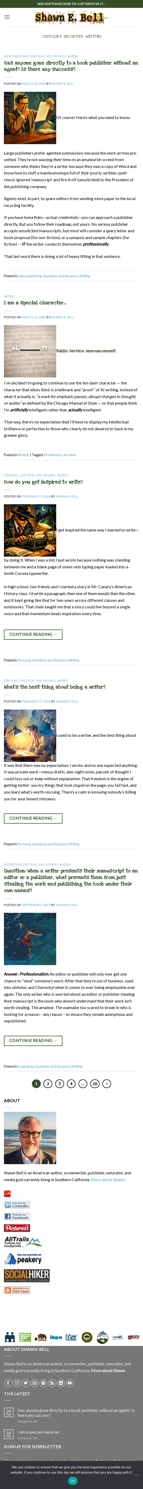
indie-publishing (16, 56)
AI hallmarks (53, 455)
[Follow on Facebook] (8, 1383)
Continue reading (33, 634)
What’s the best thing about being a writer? (54, 687)
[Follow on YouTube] (70, 1383)
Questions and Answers (48, 56)
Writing (72, 56)
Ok (73, 1481)
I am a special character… (35, 303)
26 (95, 1083)
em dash (70, 455)
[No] (136, 1476)
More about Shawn (108, 1179)
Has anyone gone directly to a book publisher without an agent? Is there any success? (71, 66)
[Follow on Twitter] (26, 1383)
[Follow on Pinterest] (43, 1383)
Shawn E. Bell (63, 83)
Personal (11, 475)
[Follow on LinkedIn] (61, 1383)
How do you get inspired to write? (43, 482)
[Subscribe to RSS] (52, 1383)
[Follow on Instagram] (17, 1383)
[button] (7, 16)
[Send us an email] (35, 1383)
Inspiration (12, 865)
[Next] (106, 1083)
